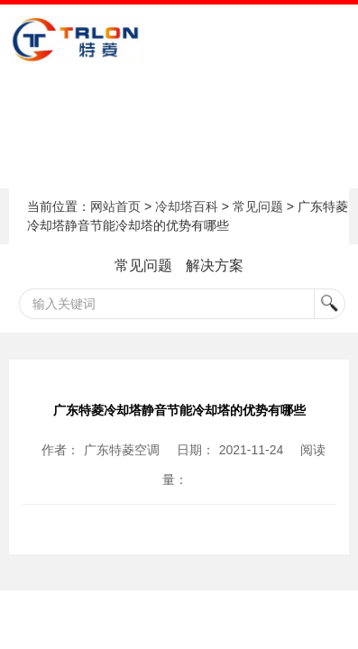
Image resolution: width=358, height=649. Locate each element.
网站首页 (115, 206)
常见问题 (258, 206)
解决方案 (214, 265)
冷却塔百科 (186, 206)
